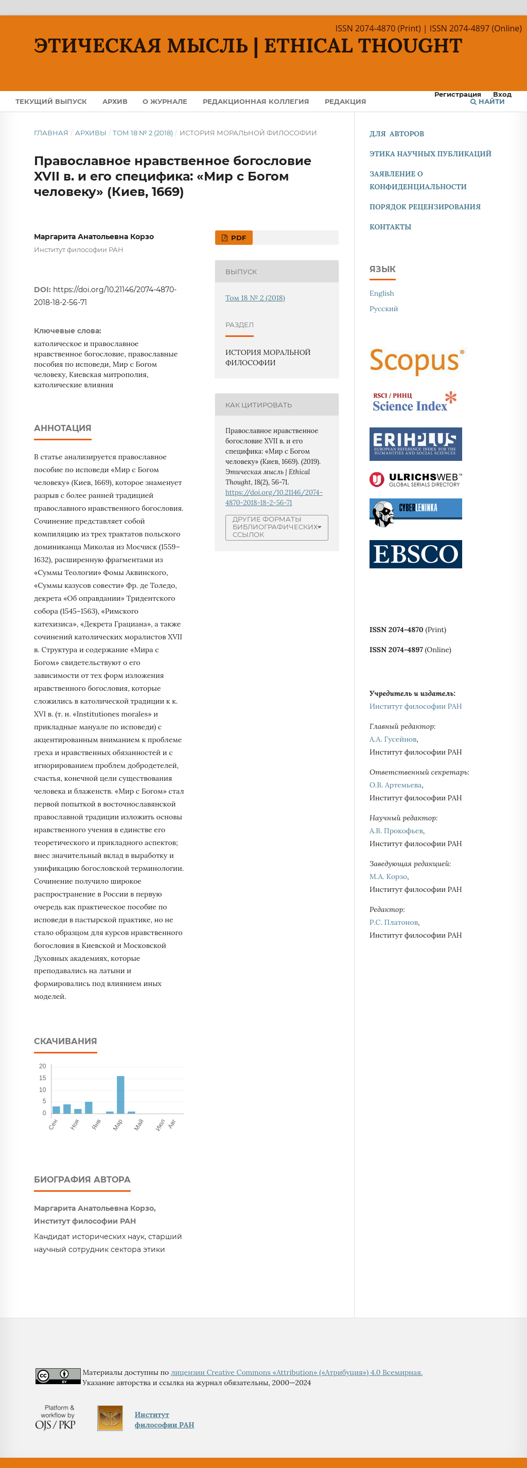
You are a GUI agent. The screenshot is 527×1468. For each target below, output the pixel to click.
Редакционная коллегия (256, 101)
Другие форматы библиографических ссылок (275, 527)
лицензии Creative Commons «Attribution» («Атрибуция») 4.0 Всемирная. (297, 1372)
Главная (51, 133)
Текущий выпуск (51, 101)
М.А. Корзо (388, 876)
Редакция (345, 101)
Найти (487, 101)
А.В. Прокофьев (396, 830)
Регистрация (457, 94)
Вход (502, 94)
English (382, 293)
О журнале (165, 101)
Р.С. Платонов (394, 922)
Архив (115, 101)
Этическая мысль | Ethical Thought (248, 45)
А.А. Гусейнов (393, 739)
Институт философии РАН (416, 706)
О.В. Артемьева (395, 785)
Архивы (91, 133)
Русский (384, 308)
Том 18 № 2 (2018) (143, 133)
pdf (237, 238)
